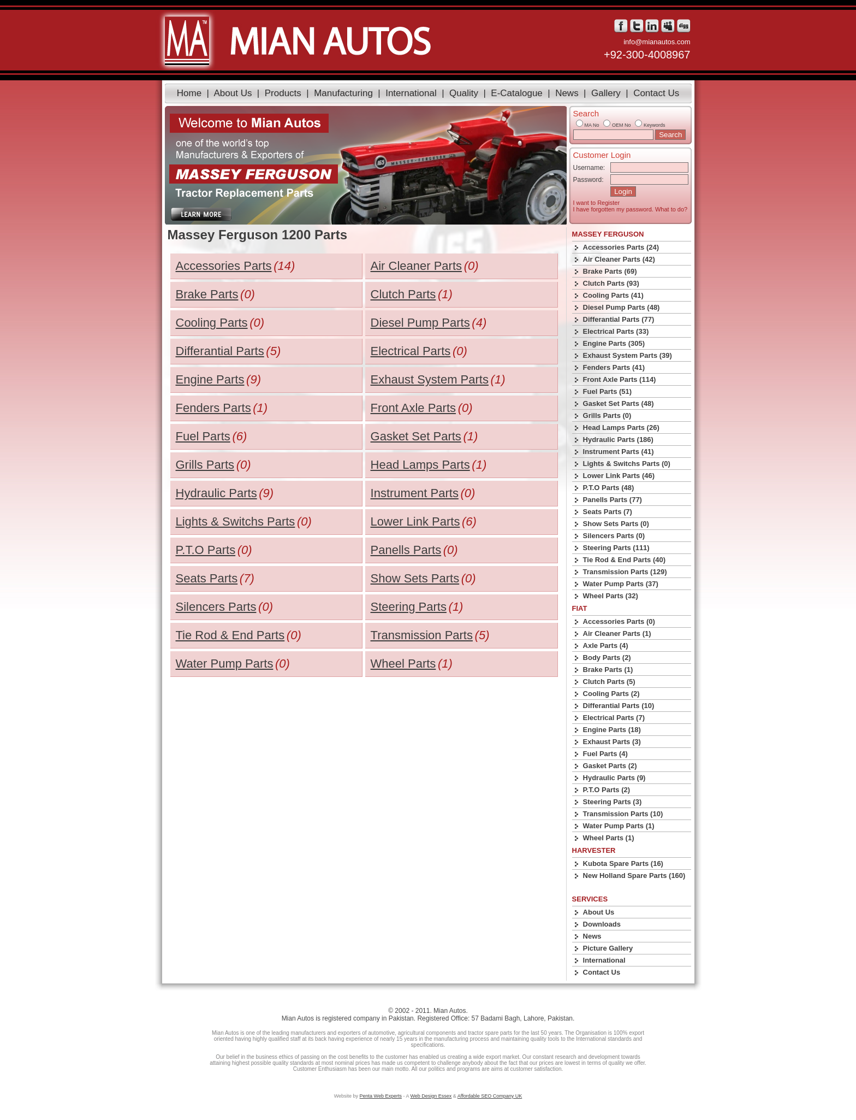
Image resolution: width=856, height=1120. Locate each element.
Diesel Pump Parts (420, 322)
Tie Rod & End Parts (230, 635)
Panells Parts (406, 550)
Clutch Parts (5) (609, 681)
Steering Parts (409, 607)
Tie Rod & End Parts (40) (624, 560)
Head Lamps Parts (420, 464)
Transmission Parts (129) (625, 572)
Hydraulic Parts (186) (618, 439)
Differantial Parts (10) (619, 706)
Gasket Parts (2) (610, 766)
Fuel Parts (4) (605, 754)
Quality (463, 93)
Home (189, 93)
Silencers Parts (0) (614, 536)
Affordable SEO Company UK (489, 1096)
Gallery (606, 93)
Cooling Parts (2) (611, 693)
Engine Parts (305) (614, 343)
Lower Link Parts (415, 521)
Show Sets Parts (415, 578)
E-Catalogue (517, 93)
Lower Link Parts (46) (619, 475)
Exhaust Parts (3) (612, 742)
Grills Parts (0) (607, 415)
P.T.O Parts (206, 550)
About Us (232, 93)
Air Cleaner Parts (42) (619, 259)
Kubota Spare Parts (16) (623, 863)
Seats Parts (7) (607, 512)
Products (283, 93)
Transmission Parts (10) (623, 814)
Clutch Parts (403, 294)
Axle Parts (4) (605, 645)
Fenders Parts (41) (614, 367)
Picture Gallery (608, 948)
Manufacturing (343, 93)
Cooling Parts (212, 322)
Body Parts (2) (607, 657)
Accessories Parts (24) (621, 247)
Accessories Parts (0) (619, 621)
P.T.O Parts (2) (606, 790)
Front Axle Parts (413, 408)
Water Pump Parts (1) (619, 826)
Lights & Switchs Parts (235, 521)
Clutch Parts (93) (611, 283)
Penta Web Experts (381, 1096)
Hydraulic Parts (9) (614, 778)
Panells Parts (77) (612, 500)
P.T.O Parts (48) (608, 488)
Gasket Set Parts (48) (618, 403)
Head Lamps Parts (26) (621, 427)
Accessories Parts (224, 266)
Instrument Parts (415, 493)
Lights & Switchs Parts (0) (626, 463)
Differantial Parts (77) (619, 319)
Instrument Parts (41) (618, 451)
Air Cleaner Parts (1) (617, 633)
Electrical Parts (411, 351)
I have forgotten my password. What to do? (630, 209)
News (567, 93)
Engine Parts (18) (612, 730)
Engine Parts (210, 379)
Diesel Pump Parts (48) (621, 307)
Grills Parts (205, 464)
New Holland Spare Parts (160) (634, 875)
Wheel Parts (403, 663)
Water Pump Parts (225, 663)
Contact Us (656, 93)
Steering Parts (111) (616, 548)
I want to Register (596, 202)
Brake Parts (207, 294)
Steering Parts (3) (612, 802)
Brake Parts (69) (610, 271)
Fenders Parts (213, 408)
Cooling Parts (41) (613, 295)
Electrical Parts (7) (614, 718)
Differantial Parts (220, 351)
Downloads (602, 924)
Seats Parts (207, 578)
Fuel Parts (203, 436)
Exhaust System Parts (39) (627, 355)
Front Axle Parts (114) (619, 379)
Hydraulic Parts (216, 493)
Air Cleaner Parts (416, 266)
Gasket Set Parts (416, 436)
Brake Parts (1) (608, 669)
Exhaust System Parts (430, 379)
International (411, 93)
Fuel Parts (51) (607, 391)
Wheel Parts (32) (610, 596)
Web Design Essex (430, 1096)
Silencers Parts (216, 607)
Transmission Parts (422, 635)
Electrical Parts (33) (616, 331)
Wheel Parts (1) (608, 838)
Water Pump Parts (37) (620, 584)
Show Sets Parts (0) (616, 524)
